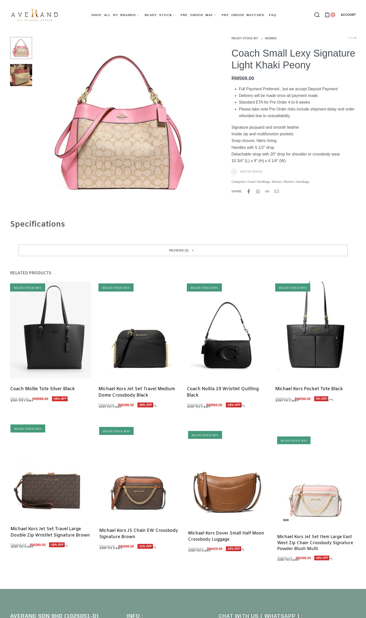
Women (270, 38)
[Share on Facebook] (248, 191)
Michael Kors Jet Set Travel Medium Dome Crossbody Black (137, 399)
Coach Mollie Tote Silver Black (42, 393)
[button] (183, 250)
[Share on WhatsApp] (258, 191)
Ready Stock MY (244, 38)
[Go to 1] (21, 48)
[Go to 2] (21, 75)
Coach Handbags (258, 182)
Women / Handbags (297, 182)
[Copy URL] (267, 191)
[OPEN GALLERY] (122, 122)
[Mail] (276, 191)
